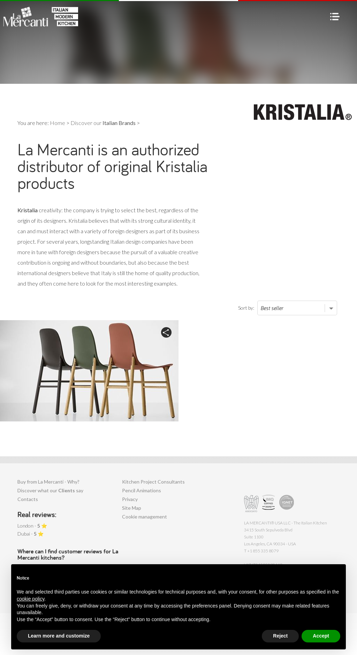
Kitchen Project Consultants (153, 482)
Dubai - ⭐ (30, 534)
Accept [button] (321, 636)
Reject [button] (280, 636)
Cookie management (144, 517)
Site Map (131, 508)
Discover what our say (50, 490)
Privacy (130, 499)
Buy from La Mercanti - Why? (48, 482)
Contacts (27, 499)
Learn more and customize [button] (59, 636)
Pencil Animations (141, 490)
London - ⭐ (32, 526)
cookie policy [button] (30, 599)
